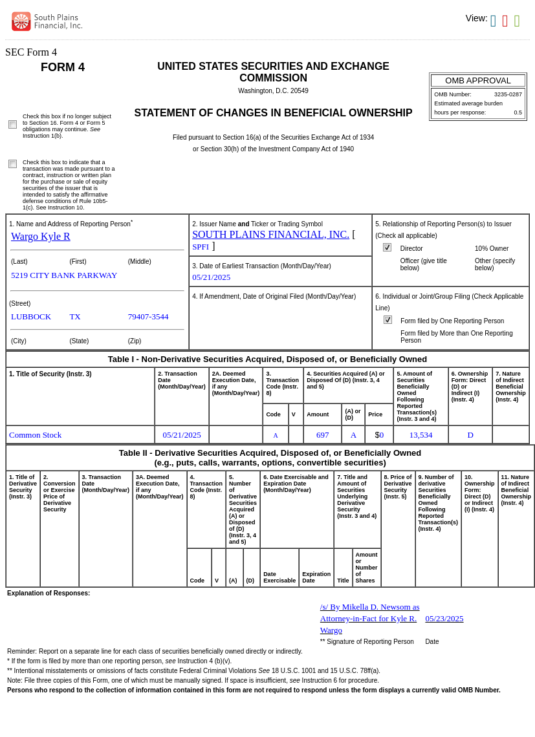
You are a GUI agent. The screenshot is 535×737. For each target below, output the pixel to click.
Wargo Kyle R (41, 236)
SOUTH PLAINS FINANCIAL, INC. (270, 234)
